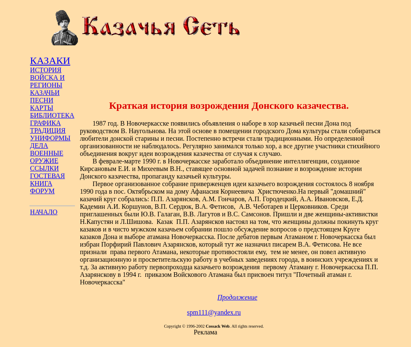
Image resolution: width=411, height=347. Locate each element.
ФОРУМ (42, 191)
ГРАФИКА (45, 122)
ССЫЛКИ (44, 168)
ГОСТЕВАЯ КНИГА (47, 179)
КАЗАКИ (50, 60)
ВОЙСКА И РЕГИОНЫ (47, 81)
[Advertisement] (229, 73)
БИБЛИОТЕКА (52, 115)
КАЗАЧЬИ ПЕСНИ (44, 96)
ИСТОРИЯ (45, 70)
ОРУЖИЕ (44, 160)
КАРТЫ (41, 107)
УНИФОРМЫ (50, 138)
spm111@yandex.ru (214, 312)
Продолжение (237, 297)
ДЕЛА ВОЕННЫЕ (46, 149)
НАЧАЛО (43, 212)
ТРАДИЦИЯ (47, 130)
